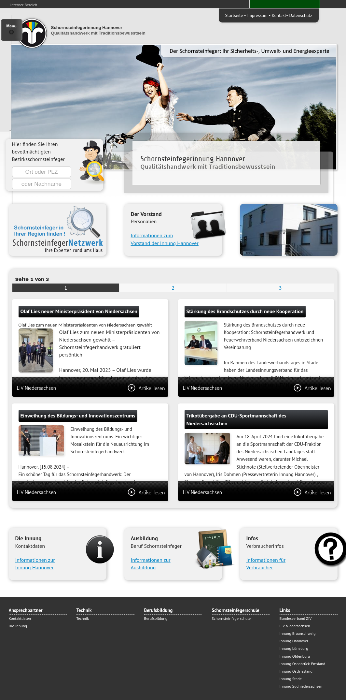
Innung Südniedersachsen (301, 686)
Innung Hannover (294, 640)
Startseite (234, 15)
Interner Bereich (23, 4)
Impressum (257, 15)
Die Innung (18, 625)
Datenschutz (300, 15)
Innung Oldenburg (295, 656)
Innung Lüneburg (294, 648)
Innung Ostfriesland (296, 671)
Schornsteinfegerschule (231, 618)
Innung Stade (291, 678)
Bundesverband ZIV (296, 618)
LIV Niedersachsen (91, 387)
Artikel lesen (146, 387)
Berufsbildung (156, 618)
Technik (82, 618)
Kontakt (279, 15)
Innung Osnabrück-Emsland (302, 663)
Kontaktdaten (20, 618)
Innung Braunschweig (298, 633)
